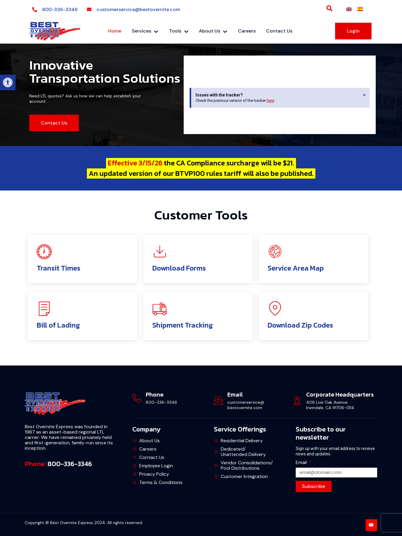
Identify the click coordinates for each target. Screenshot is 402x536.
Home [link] (114, 31)
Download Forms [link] (179, 268)
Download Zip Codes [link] (300, 325)
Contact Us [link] (280, 31)
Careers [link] (247, 31)
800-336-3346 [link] (69, 464)
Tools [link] (178, 31)
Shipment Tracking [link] (182, 325)
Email (302, 463)
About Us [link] (213, 31)
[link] (8, 82)
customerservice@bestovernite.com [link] (245, 405)
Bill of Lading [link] (58, 325)
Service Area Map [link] (296, 268)
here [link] (270, 101)
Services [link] (145, 31)
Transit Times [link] (58, 268)
